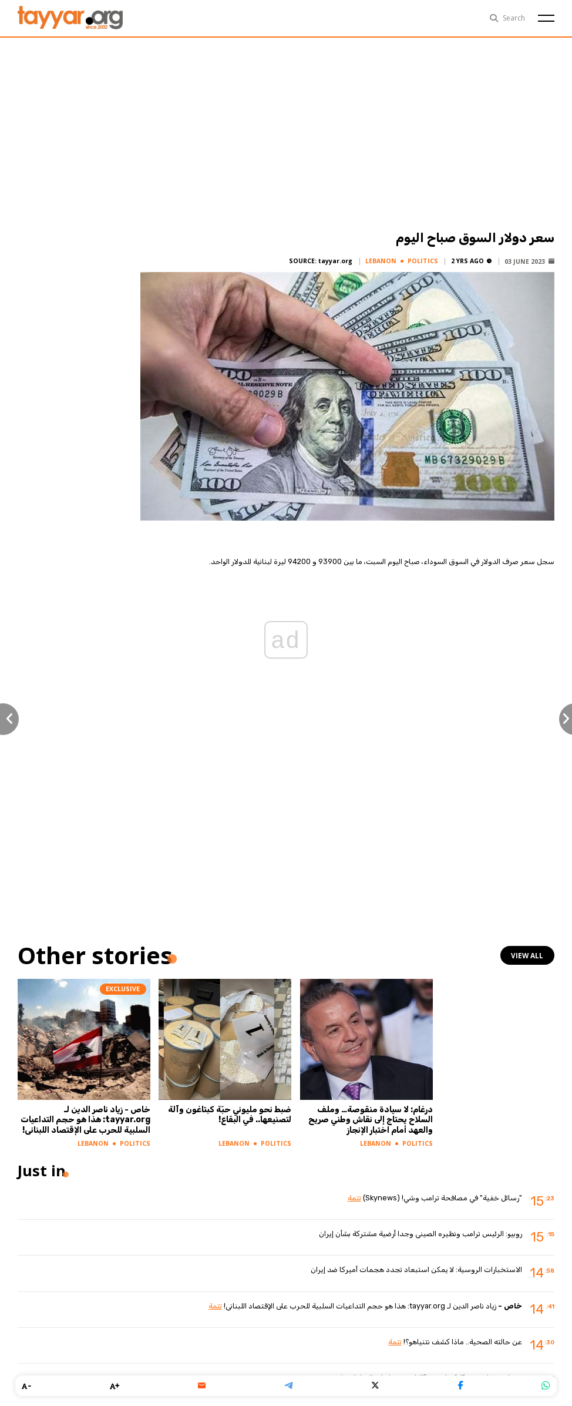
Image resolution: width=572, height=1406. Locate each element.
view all (528, 955)
